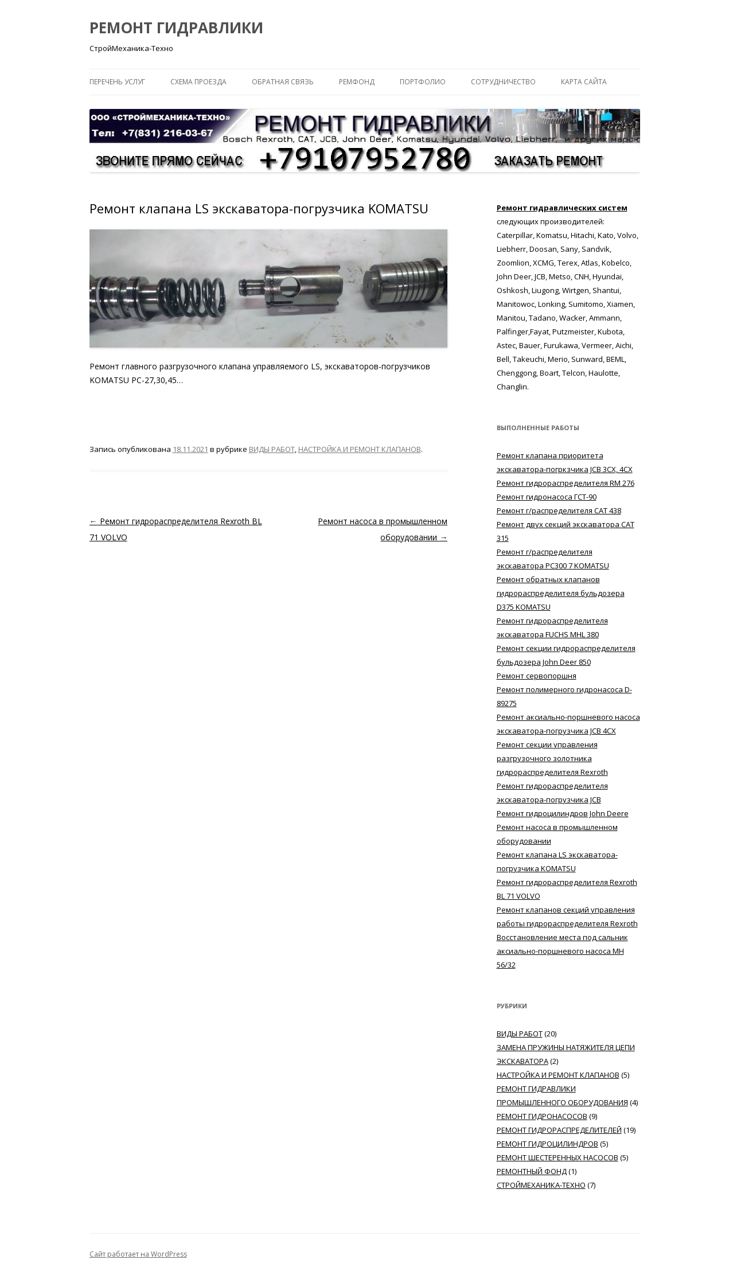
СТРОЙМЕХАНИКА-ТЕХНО (541, 1185)
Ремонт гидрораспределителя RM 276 (565, 483)
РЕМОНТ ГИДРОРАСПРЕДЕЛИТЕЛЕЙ (559, 1130)
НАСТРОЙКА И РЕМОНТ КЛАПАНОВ (359, 449)
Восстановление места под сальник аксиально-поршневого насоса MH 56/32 (562, 951)
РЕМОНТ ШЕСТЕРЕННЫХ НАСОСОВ (557, 1157)
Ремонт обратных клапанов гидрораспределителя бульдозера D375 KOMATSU (561, 593)
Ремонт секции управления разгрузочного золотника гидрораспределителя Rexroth (552, 758)
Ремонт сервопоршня (536, 675)
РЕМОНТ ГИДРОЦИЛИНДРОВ (547, 1143)
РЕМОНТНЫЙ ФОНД (532, 1171)
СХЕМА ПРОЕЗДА (198, 82)
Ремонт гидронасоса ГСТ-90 (547, 497)
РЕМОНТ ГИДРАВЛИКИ (176, 27)
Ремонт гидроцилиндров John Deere (563, 813)
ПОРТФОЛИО (423, 82)
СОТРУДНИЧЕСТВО (503, 82)
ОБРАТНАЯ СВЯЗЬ (283, 82)
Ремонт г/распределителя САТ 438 (559, 510)
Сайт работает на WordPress (138, 1254)
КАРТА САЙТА (584, 82)
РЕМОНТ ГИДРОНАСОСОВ (542, 1116)
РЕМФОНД (357, 82)
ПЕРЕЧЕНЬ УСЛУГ (117, 82)
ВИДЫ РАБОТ (272, 449)
